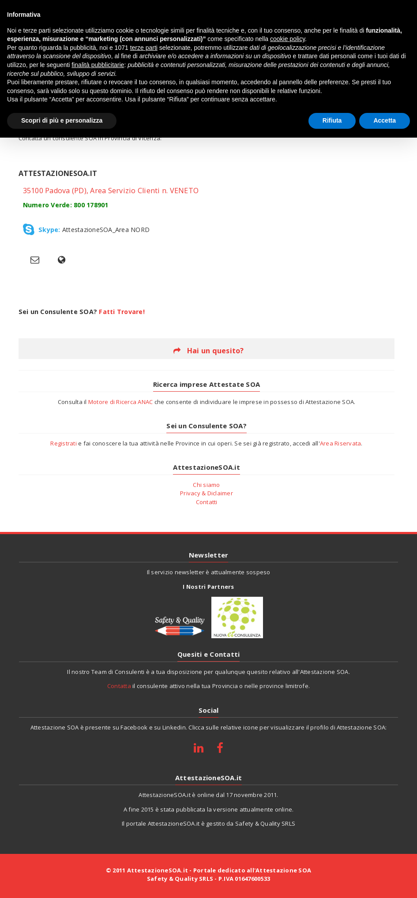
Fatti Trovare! (122, 311)
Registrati (63, 443)
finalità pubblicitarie (97, 64)
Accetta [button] (384, 120)
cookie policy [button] (287, 38)
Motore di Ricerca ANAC (120, 402)
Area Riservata (340, 443)
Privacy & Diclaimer (206, 493)
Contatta (119, 686)
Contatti (207, 502)
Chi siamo (206, 485)
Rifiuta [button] (332, 120)
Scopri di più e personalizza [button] (61, 120)
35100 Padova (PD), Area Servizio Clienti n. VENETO (111, 190)
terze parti (144, 47)
